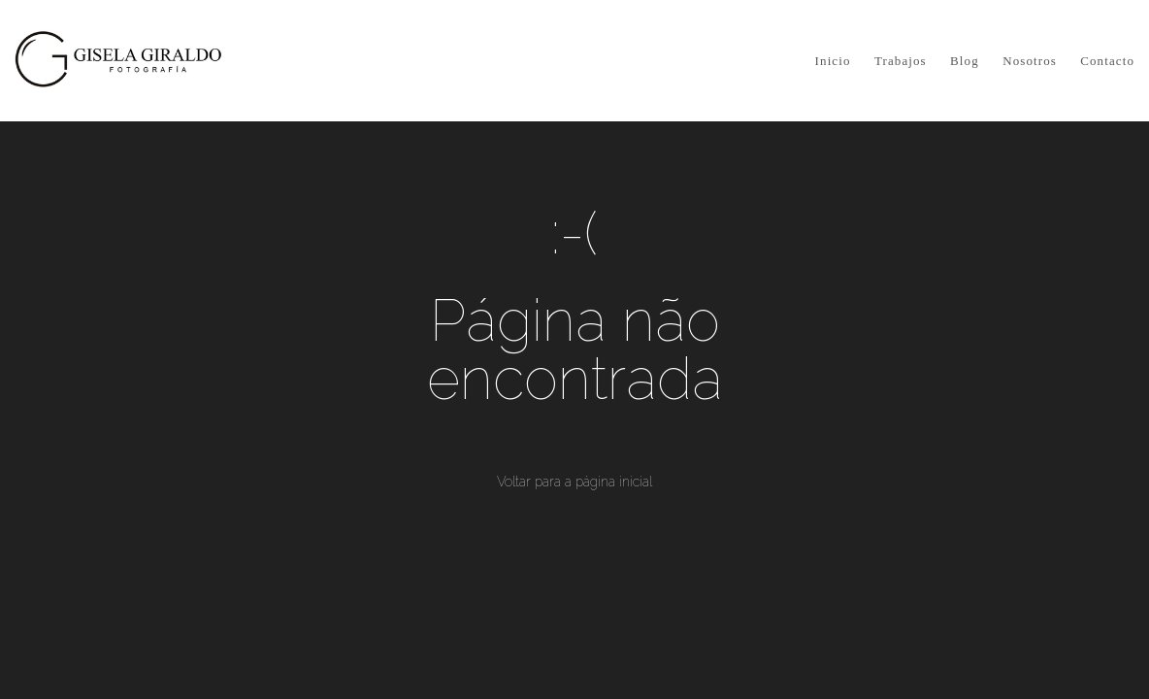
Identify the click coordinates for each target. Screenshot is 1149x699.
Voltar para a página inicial (574, 481)
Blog (964, 60)
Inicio (833, 60)
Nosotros (1029, 60)
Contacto (1107, 60)
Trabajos (900, 60)
